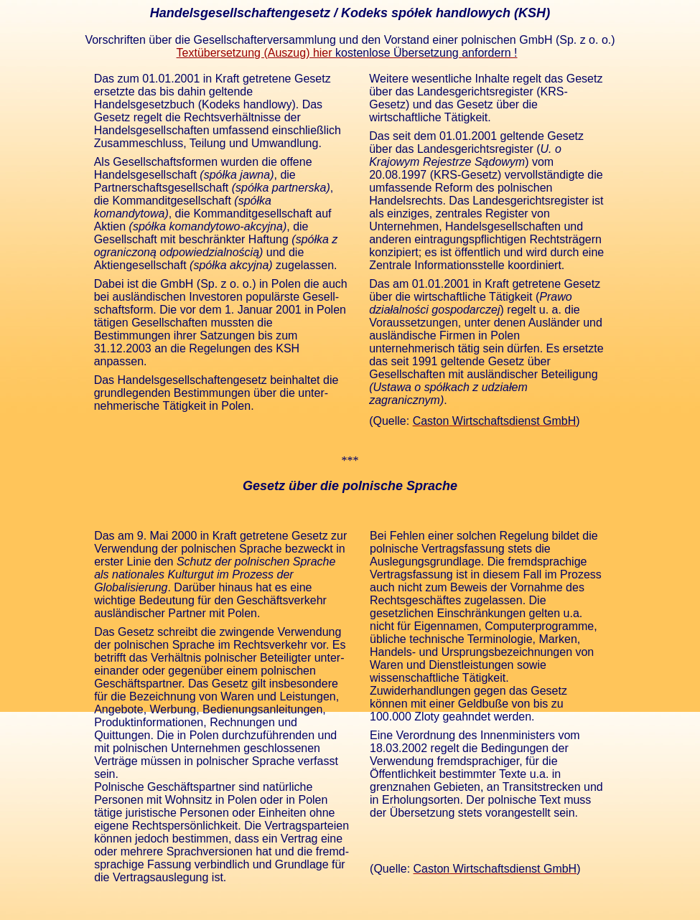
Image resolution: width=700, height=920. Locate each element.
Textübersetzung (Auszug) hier (347, 53)
